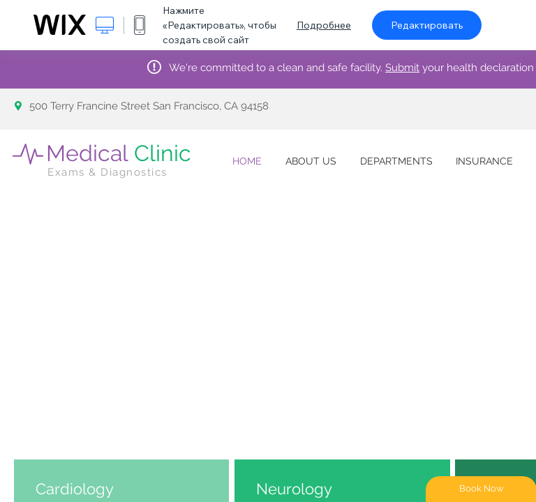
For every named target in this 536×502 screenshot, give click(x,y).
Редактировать (427, 25)
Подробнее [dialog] (324, 25)
